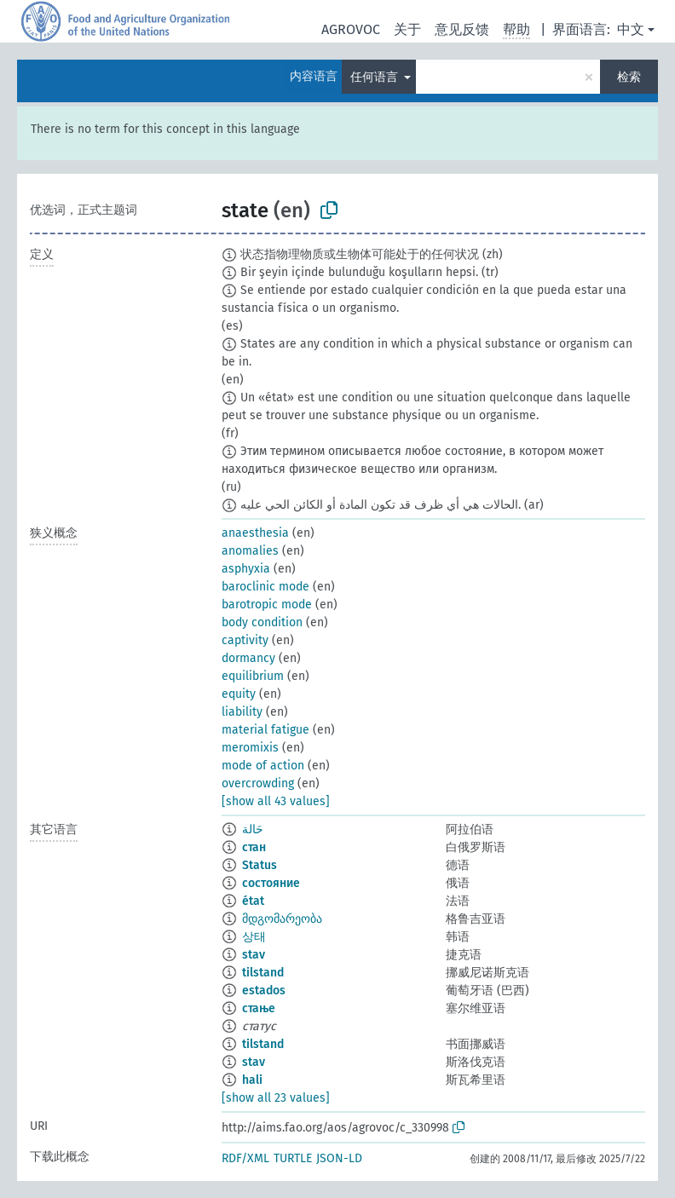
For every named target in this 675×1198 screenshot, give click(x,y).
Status (259, 865)
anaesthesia (255, 533)
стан (254, 847)
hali (252, 1080)
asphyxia (246, 569)
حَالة (252, 829)
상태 (254, 937)
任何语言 (375, 77)
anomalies (250, 551)
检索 (629, 77)
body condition (262, 622)
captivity (245, 640)
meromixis (250, 747)
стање (258, 1008)
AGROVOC (350, 29)
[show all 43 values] (276, 801)
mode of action (263, 765)
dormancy (248, 658)
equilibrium (253, 676)
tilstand (263, 972)
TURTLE (293, 1158)
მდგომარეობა (282, 919)
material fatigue (265, 730)
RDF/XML (245, 1158)
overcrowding (258, 783)
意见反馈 (462, 29)
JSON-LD (339, 1158)
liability (242, 712)
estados (264, 990)
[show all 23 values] (276, 1098)
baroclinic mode (265, 586)
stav (253, 954)
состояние (271, 883)
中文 (630, 29)
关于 (407, 29)
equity (239, 694)
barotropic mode (267, 604)
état (253, 901)
